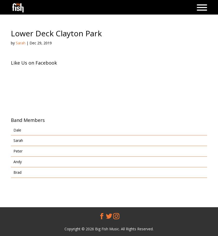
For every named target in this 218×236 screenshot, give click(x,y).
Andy (17, 161)
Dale (17, 130)
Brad (17, 172)
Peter (18, 151)
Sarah (20, 42)
